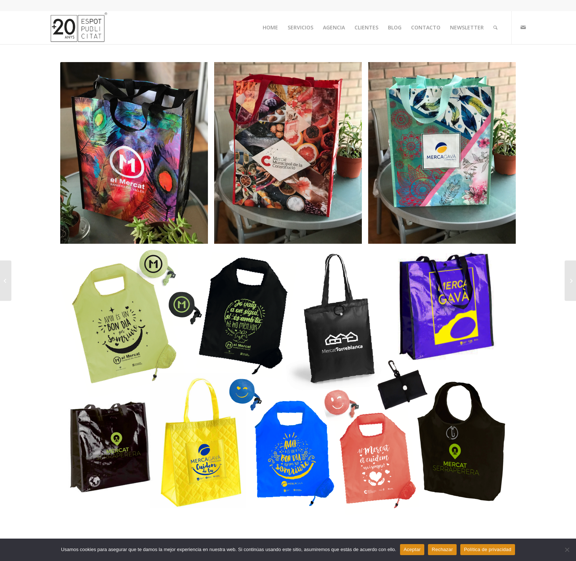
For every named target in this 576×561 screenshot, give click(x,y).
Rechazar (442, 549)
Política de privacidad (487, 549)
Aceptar (412, 549)
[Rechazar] (566, 549)
